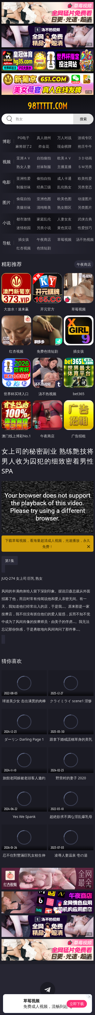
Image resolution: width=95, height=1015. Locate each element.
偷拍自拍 (44, 178)
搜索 (83, 118)
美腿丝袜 (23, 207)
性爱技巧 (85, 227)
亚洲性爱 (23, 178)
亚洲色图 (44, 198)
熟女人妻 (23, 166)
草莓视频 (64, 239)
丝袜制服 (44, 166)
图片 (7, 202)
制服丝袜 (23, 187)
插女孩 (23, 239)
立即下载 (77, 1003)
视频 (7, 162)
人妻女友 (64, 219)
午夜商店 (44, 239)
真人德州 (44, 137)
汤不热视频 (85, 239)
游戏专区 (85, 137)
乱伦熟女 (64, 187)
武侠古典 (85, 219)
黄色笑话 (64, 227)
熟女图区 (64, 207)
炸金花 (44, 146)
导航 (7, 243)
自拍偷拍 (44, 158)
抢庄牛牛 (85, 146)
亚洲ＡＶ (23, 158)
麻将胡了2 (23, 146)
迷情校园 (23, 227)
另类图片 (85, 207)
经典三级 (44, 187)
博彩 (7, 141)
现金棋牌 (64, 146)
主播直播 (64, 166)
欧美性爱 (85, 178)
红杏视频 (23, 248)
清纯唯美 (44, 207)
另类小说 (44, 227)
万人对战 (64, 137)
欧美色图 (64, 198)
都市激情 (23, 219)
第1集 (9, 560)
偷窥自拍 (23, 198)
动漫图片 (85, 198)
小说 (7, 223)
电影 (7, 182)
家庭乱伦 (44, 219)
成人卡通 (64, 178)
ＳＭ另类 (85, 166)
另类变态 (85, 187)
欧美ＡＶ (64, 158)
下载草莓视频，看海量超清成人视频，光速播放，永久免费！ (48, 544)
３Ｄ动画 (85, 158)
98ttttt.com (47, 106)
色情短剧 (44, 248)
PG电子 (23, 137)
